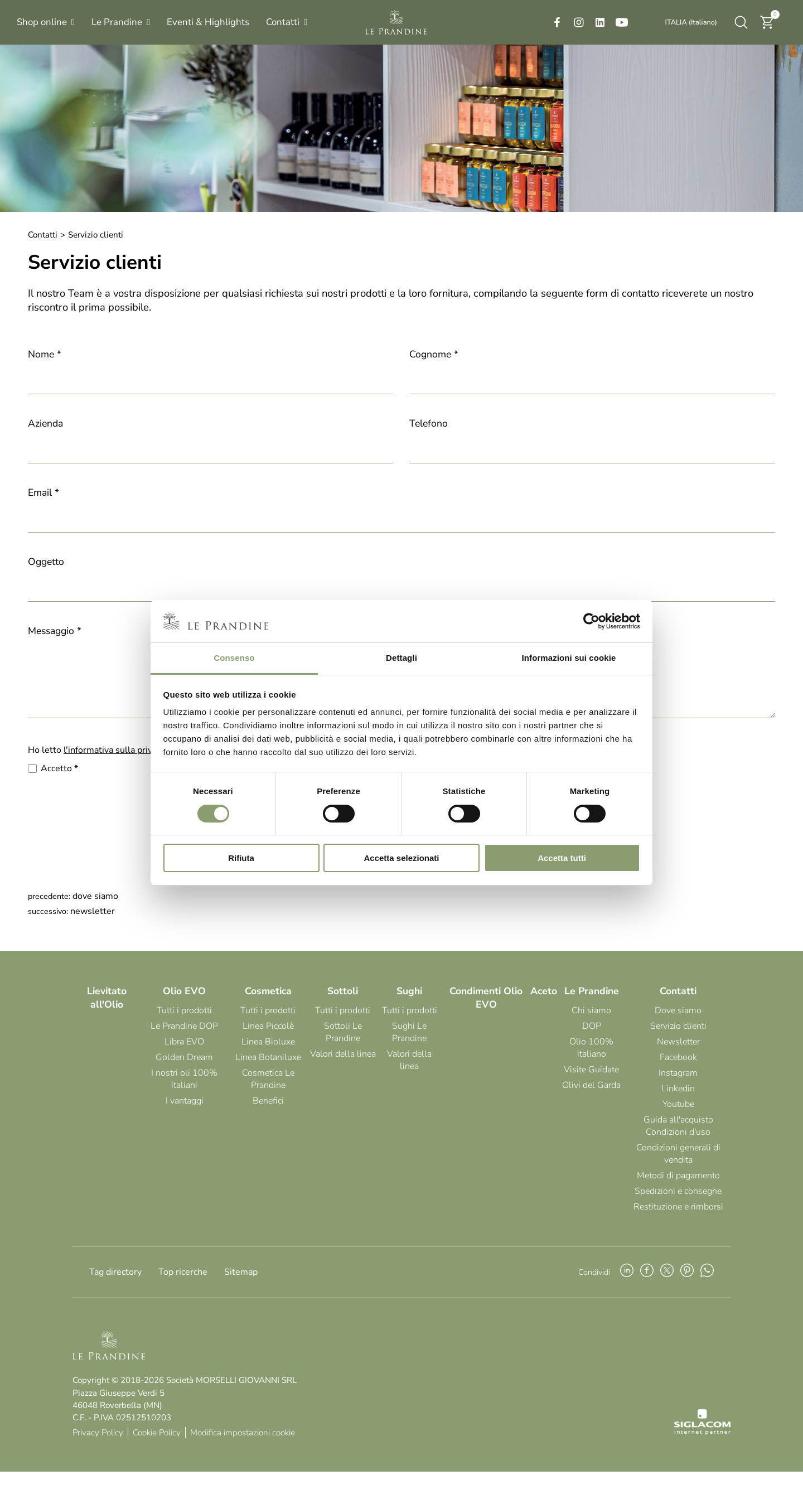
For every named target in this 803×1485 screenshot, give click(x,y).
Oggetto (46, 561)
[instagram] (578, 22)
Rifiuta (241, 858)
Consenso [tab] (234, 657)
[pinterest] (687, 1285)
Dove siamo (95, 909)
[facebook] (557, 22)
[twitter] (667, 1285)
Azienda (45, 423)
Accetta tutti (562, 858)
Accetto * (59, 782)
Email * (43, 492)
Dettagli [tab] (401, 657)
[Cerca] (741, 22)
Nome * (44, 354)
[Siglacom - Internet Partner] (702, 1445)
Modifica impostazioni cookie (242, 1446)
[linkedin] (600, 22)
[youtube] (622, 22)
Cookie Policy (157, 1446)
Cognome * (433, 354)
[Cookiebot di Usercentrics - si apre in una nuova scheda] (591, 621)
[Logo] (396, 22)
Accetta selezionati (401, 858)
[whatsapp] (707, 1285)
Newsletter (92, 924)
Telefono (428, 423)
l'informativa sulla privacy (114, 763)
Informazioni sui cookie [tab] (569, 657)
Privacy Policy (97, 1446)
